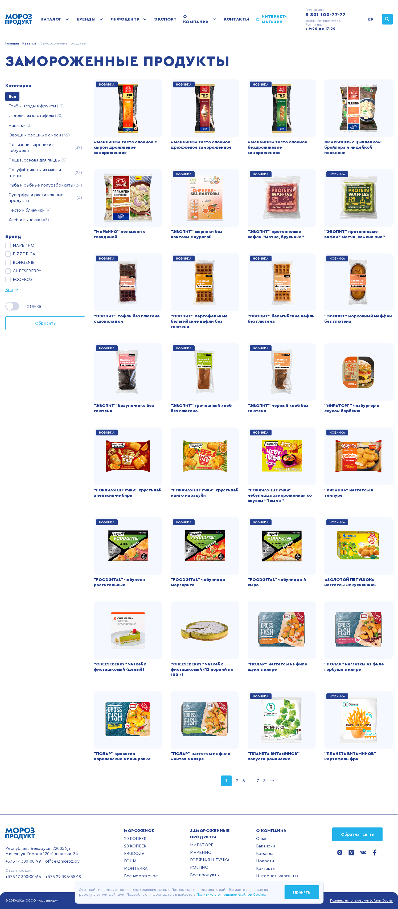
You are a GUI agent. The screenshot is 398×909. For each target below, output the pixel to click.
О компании (196, 19)
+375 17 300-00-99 (23, 861)
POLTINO (199, 867)
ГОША (130, 861)
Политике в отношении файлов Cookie (230, 894)
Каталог (50, 19)
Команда (264, 853)
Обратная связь (357, 834)
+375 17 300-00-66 (23, 877)
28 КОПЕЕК (135, 846)
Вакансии (265, 846)
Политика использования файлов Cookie (361, 900)
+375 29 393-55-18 (63, 877)
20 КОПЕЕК (135, 839)
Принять (301, 892)
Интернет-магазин (274, 19)
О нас (262, 839)
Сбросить (45, 323)
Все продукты (204, 875)
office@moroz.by (62, 861)
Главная (12, 43)
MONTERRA (136, 868)
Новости (265, 861)
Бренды (86, 19)
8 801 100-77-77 (325, 14)
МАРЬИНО (201, 852)
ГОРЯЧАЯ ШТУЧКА (210, 860)
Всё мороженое (141, 876)
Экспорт (165, 19)
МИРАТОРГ (201, 845)
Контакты (236, 19)
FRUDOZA (134, 853)
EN (371, 19)
